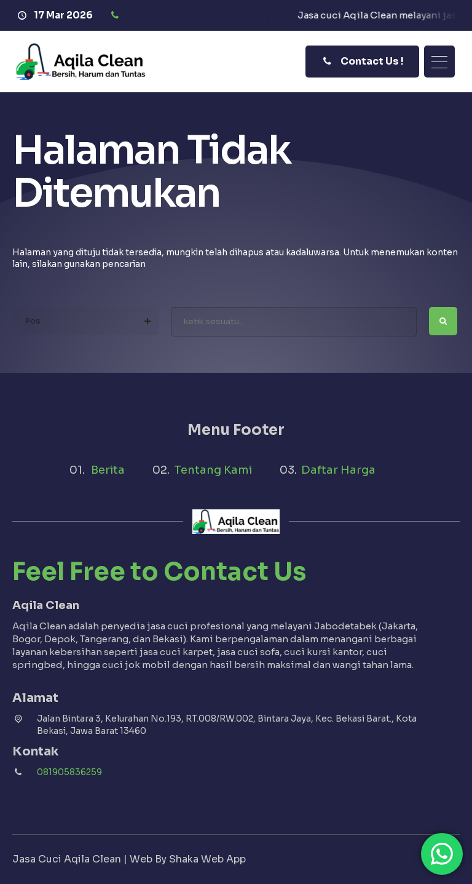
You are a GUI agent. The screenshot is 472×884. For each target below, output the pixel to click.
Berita (108, 470)
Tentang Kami (213, 470)
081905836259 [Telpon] (69, 772)
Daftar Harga (338, 470)
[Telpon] (116, 15)
